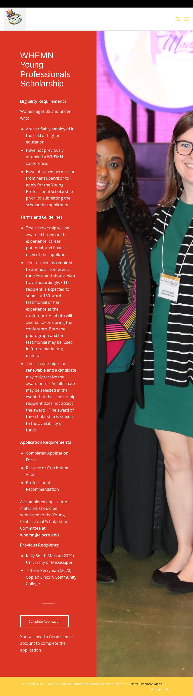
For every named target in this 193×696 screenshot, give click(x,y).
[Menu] (186, 19)
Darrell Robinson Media (147, 684)
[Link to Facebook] (152, 689)
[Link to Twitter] (159, 689)
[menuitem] (175, 19)
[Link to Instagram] (167, 689)
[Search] (175, 19)
